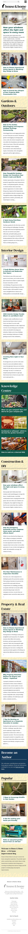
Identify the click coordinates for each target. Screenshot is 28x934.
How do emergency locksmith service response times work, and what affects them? (13, 530)
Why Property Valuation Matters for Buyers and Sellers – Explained (12, 676)
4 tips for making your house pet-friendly (11, 819)
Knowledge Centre (9, 388)
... (22, 47)
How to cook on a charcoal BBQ (13, 452)
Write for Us (14, 908)
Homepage (14, 901)
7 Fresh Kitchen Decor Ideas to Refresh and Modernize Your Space (13, 271)
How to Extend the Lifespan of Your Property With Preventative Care (13, 92)
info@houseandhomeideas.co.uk (14, 919)
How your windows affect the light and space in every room (13, 29)
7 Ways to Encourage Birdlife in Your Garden (14, 798)
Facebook (14, 920)
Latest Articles (14, 902)
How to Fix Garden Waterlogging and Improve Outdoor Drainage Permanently (13, 127)
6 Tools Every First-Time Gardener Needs (12, 221)
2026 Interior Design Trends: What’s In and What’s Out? (13, 315)
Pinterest (14, 923)
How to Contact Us (14, 907)
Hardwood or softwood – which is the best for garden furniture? (13, 432)
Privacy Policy (14, 910)
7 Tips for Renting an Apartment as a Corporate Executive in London (13, 721)
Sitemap (14, 911)
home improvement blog (9, 892)
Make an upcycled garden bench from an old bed (12, 840)
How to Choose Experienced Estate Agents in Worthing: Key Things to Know (13, 69)
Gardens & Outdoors (9, 103)
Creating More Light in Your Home (13, 357)
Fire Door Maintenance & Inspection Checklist (12, 572)
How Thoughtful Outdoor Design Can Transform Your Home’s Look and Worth (13, 175)
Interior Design (12, 250)
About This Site (14, 904)
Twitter (14, 922)
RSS (14, 925)
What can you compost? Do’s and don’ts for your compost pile (13, 410)
